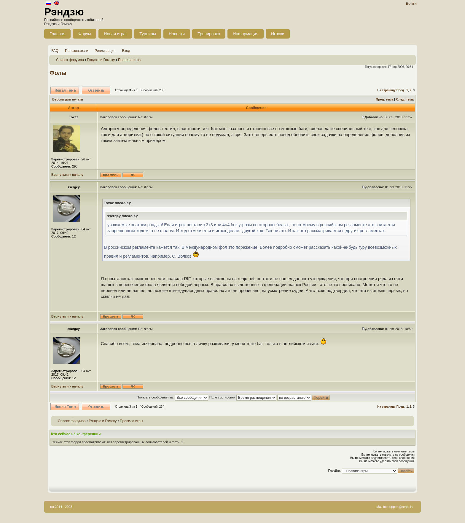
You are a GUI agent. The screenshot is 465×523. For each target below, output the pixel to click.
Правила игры (129, 60)
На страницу (386, 90)
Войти (411, 3)
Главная (57, 33)
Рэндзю (64, 11)
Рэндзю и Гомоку (101, 60)
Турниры (147, 33)
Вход (126, 51)
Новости (177, 33)
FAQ (54, 51)
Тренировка (209, 33)
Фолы (58, 73)
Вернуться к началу (67, 174)
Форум (84, 33)
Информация (245, 33)
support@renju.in (400, 506)
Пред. (400, 90)
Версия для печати (67, 99)
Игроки (277, 33)
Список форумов (70, 60)
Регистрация (105, 51)
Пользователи (76, 51)
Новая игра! (115, 33)
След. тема (404, 99)
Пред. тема (384, 99)
